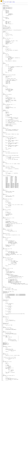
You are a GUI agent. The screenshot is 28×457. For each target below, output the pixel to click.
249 (1, 193)
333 (1, 257)
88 (1, 71)
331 (1, 255)
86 (1, 70)
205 (1, 160)
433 (1, 332)
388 (1, 298)
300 (1, 232)
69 (1, 57)
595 (1, 455)
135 (1, 107)
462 (1, 354)
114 (1, 91)
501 (1, 384)
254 (1, 197)
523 (1, 400)
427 (1, 328)
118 (1, 94)
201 (1, 157)
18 (1, 18)
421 (1, 323)
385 (1, 296)
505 (1, 387)
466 (1, 357)
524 (1, 401)
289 (1, 223)
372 (1, 286)
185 (1, 145)
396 (1, 304)
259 (1, 201)
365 (1, 281)
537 (1, 411)
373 (1, 287)
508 (1, 389)
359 (1, 276)
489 (1, 375)
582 (1, 445)
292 (1, 226)
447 (1, 343)
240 (1, 186)
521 (1, 399)
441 (1, 338)
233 (1, 181)
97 (1, 78)
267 (1, 207)
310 (1, 239)
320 (1, 247)
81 (1, 66)
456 (1, 350)
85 (1, 69)
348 (1, 268)
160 (1, 126)
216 (1, 168)
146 (1, 115)
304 (1, 235)
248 (1, 192)
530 (1, 406)
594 (1, 454)
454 (1, 348)
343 (1, 264)
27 (1, 25)
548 (1, 419)
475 (1, 364)
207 (1, 161)
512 (1, 392)
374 (1, 288)
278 (1, 215)
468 (1, 359)
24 (1, 23)
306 (1, 236)
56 (1, 47)
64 (1, 53)
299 (1, 231)
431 (1, 331)
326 (1, 251)
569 (1, 435)
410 (1, 315)
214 (1, 167)
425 (1, 326)
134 (1, 106)
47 (1, 40)
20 (1, 20)
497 (1, 381)
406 (1, 312)
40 (1, 35)
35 (1, 31)
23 (1, 22)
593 (1, 453)
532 (1, 407)
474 (1, 363)
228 (1, 177)
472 (1, 362)
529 (1, 405)
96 (1, 77)
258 (1, 200)
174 (1, 136)
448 (1, 344)
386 (1, 297)
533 (1, 408)
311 (1, 240)
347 (1, 267)
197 (1, 154)
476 (1, 365)
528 (1, 404)
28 (1, 26)
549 (1, 420)
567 (1, 434)
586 (1, 448)
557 (1, 426)
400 (1, 307)
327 (1, 252)
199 (1, 155)
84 (1, 68)
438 (1, 336)
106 (1, 85)
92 (1, 74)
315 (1, 243)
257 (1, 199)
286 (1, 221)
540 (1, 413)
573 (1, 438)
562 (1, 430)
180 (1, 141)
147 (1, 116)
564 (1, 431)
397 (1, 305)
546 (1, 418)
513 (1, 393)
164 (1, 129)
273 (1, 211)
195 (1, 152)
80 (1, 65)
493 (1, 378)
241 (1, 187)
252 (1, 195)
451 (1, 346)
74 (1, 61)
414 (1, 318)
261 (1, 202)
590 (1, 451)
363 (1, 279)
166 (1, 130)
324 (1, 250)
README (10, 2)
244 (1, 189)
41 (1, 36)
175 (1, 137)
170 (1, 133)
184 (1, 144)
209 (1, 163)
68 (1, 56)
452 (1, 347)
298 (1, 230)
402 (1, 309)
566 (1, 433)
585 (1, 447)
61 (1, 51)
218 (1, 170)
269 (1, 208)
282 (1, 218)
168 (1, 132)
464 (1, 356)
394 (1, 303)
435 (1, 334)
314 (1, 242)
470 (1, 360)
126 (1, 100)
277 (1, 214)
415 (1, 319)
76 (1, 62)
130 (1, 103)
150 (1, 118)
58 (1, 49)
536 (1, 410)
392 (1, 301)
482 (1, 369)
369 (1, 284)
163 (1, 128)
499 (1, 382)
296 (1, 229)
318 (1, 245)
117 (1, 93)
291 (1, 225)
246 (1, 191)
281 (1, 217)
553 (1, 423)
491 (1, 376)
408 (1, 313)
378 (1, 291)
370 (1, 285)
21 (1, 21)
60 (1, 50)
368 (1, 283)
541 (1, 414)
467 (1, 358)
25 (1, 24)
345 (1, 266)
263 (1, 204)
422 (1, 324)
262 (1, 203)
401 (1, 308)
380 (1, 292)
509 (1, 390)
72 (1, 59)
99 (1, 80)
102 (1, 82)
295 (1, 228)
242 (1, 188)
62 (1, 52)
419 (1, 322)
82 (1, 67)
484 (1, 371)
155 (1, 122)
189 (1, 148)
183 (1, 143)
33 (1, 30)
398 (1, 306)
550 (1, 421)
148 (1, 117)
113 (1, 90)
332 (1, 256)
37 (1, 33)
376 (1, 289)
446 (1, 342)
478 (1, 366)
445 (1, 341)
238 (1, 185)
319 (1, 246)
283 (1, 219)
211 (1, 164)
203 (1, 158)
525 (1, 402)
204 (1, 159)
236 (1, 183)
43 (1, 37)
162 (1, 127)
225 (1, 175)
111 (1, 89)
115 (1, 92)
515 (1, 394)
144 (1, 114)
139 (1, 110)
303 (1, 234)
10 (1, 12)
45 (1, 39)
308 (1, 238)
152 (1, 120)
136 (1, 108)
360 (1, 277)
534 (1, 409)
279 (1, 216)
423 (1, 325)
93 (1, 75)
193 (1, 151)
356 (1, 274)
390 (1, 300)
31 (1, 28)
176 (1, 138)
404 (1, 310)
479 (1, 367)
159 (1, 125)
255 (1, 198)
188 (1, 147)
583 (1, 446)
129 (1, 102)
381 (1, 293)
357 (1, 275)
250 (1, 194)
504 (1, 386)
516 (1, 395)
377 (1, 290)
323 (1, 249)
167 (1, 131)
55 (1, 46)
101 (1, 81)
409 (1, 314)
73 (1, 60)
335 (1, 258)
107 (1, 86)
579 (1, 443)
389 (1, 299)
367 (1, 282)
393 (1, 302)
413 (1, 317)
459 (1, 352)
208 (1, 162)
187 (1, 146)
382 (1, 294)
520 (1, 398)
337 (1, 260)
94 (1, 76)
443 (1, 340)
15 (1, 16)
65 (1, 54)
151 (1, 119)
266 (1, 206)
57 (1, 48)
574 (1, 439)
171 (1, 134)
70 (1, 58)
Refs (7, 2)
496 (1, 380)
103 (1, 83)
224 (1, 174)
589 (1, 450)
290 (1, 224)
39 (1, 34)
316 (1, 244)
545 (1, 417)
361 (1, 278)
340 (1, 262)
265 (1, 205)
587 (1, 449)
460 (1, 353)
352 (1, 271)
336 (1, 259)
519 (1, 397)
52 (1, 44)
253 (1, 196)
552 (1, 422)
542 (1, 415)
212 (1, 165)
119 (1, 95)
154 (1, 121)
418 (1, 321)
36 (1, 32)
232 (1, 180)
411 (1, 316)
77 (1, 63)
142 (1, 112)
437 (1, 335)
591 (1, 452)
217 (1, 169)
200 (1, 156)
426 (1, 327)
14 (1, 15)
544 (1, 416)
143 (1, 113)
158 (1, 124)
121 (1, 96)
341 (1, 263)
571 (1, 437)
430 (1, 330)
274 (1, 212)
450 (1, 345)
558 (1, 427)
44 (1, 38)
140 (1, 111)
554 (1, 424)
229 (1, 178)
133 (1, 105)
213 (1, 166)
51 (1, 43)
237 (1, 184)
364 (1, 280)
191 (1, 149)
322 (1, 248)
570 (1, 436)
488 (1, 374)
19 (1, 19)
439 (1, 337)
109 (1, 87)
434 (1, 333)
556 (1, 425)
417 (1, 320)
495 (1, 379)
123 (1, 98)
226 (1, 176)
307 (1, 237)
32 (1, 29)
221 (1, 172)
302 (1, 233)
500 (1, 383)
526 (1, 403)
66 (1, 55)
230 (1, 179)
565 (1, 432)
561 (1, 429)
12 (1, 14)
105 (1, 84)
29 (1, 27)
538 (1, 412)
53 (1, 45)
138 (1, 109)
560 (1, 428)
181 (1, 142)
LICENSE (13, 2)
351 (1, 270)
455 (1, 349)
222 (1, 173)
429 (1, 329)
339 (1, 261)
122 (1, 97)
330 (1, 254)
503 (1, 385)
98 (1, 79)
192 (1, 150)
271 (1, 210)
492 (1, 377)
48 (1, 41)
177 (1, 139)
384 (1, 295)
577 (1, 441)
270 (1, 209)
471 (1, 361)
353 (1, 272)
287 (1, 222)
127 (1, 101)
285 (1, 220)
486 (1, 372)
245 (1, 190)
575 (1, 440)
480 (1, 368)
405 (1, 311)
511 (1, 391)
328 (1, 253)
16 (1, 17)
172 (1, 135)
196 (1, 153)
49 (1, 42)
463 (1, 355)
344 (1, 265)
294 (1, 227)
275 (1, 213)
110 (1, 88)
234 (1, 182)
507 (1, 388)
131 (1, 104)
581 (1, 444)
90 (1, 73)
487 (1, 373)
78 (1, 64)
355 (1, 273)
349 (1, 269)
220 (1, 171)
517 (1, 396)
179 (1, 140)
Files (5, 2)
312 (1, 241)
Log (3, 2)
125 (1, 99)
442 (1, 339)
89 (1, 72)
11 (1, 13)
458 (1, 351)
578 (1, 442)
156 (1, 123)
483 (1, 370)
